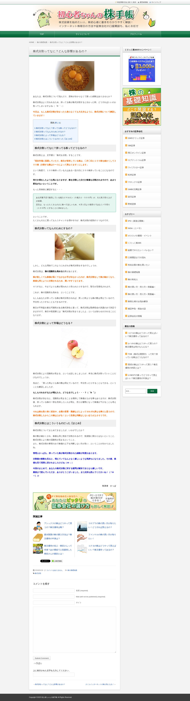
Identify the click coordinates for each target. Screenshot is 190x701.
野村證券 (132, 204)
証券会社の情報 (135, 316)
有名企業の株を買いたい (139, 265)
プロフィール (136, 34)
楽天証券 (132, 197)
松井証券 (132, 175)
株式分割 (38, 573)
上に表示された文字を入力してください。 (52, 670)
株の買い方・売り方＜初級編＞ (142, 287)
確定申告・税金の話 (137, 308)
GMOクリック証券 (136, 138)
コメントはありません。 (55, 570)
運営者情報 (144, 2)
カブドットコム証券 (137, 160)
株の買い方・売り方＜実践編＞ (142, 294)
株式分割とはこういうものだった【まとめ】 (53, 139)
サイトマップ (156, 2)
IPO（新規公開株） (136, 221)
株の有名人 (133, 279)
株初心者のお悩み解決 (138, 301)
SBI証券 (131, 145)
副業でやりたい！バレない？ (141, 250)
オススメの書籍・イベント (140, 235)
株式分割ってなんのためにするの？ (50, 132)
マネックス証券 (135, 182)
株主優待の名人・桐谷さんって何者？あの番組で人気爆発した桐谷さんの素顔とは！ (58, 550)
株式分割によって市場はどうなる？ (50, 135)
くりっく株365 (134, 243)
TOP (42, 34)
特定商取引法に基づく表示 (126, 2)
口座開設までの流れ (137, 257)
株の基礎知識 (72, 570)
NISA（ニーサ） (135, 228)
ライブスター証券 (136, 167)
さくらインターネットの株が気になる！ (100, 684)
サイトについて (83, 34)
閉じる (57, 123)
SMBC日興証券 (135, 189)
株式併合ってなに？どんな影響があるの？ (50, 684)
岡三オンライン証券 (137, 153)
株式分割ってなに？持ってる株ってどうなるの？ (55, 128)
